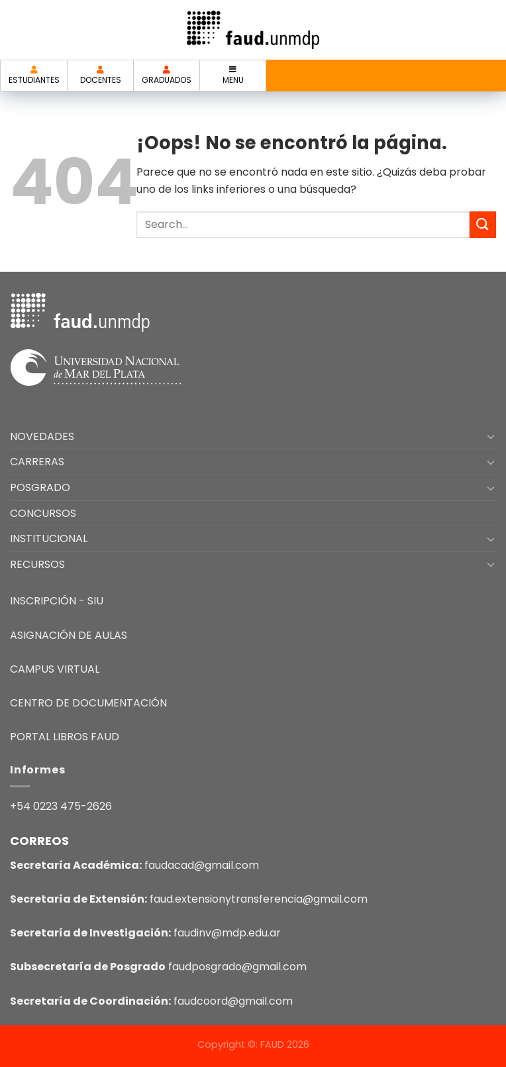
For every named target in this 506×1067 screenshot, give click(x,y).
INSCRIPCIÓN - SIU (56, 600)
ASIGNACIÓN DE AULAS (68, 635)
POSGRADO (40, 487)
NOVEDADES (42, 436)
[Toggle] (490, 436)
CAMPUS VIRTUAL (54, 669)
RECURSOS (37, 564)
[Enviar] (483, 224)
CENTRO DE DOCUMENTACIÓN (88, 702)
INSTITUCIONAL (48, 538)
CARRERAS (37, 461)
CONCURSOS (43, 513)
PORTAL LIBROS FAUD (64, 736)
